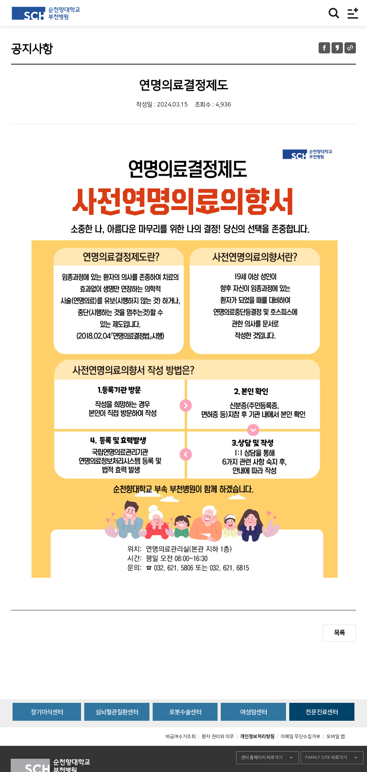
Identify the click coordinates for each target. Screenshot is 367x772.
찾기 (334, 13)
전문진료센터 (322, 728)
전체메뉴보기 (353, 13)
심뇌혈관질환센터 (116, 728)
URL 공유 (350, 47)
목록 (339, 633)
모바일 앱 (336, 752)
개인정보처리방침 (257, 752)
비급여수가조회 (181, 752)
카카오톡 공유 (337, 47)
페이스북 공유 (324, 47)
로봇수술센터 (185, 728)
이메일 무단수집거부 (300, 752)
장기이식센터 (47, 728)
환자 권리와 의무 (218, 752)
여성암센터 (253, 728)
